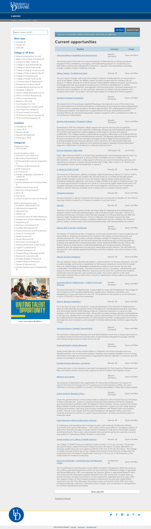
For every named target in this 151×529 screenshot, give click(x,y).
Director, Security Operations (68, 257)
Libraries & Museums (25, 250)
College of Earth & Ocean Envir (30, 70)
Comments (73, 527)
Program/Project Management (30, 253)
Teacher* (60, 205)
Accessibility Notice (91, 527)
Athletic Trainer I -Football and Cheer (72, 73)
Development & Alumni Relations (30, 219)
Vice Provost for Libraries (27, 109)
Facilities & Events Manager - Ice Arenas (73, 363)
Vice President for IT (25, 104)
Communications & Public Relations (31, 216)
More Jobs (97, 492)
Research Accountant (66, 377)
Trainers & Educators (25, 264)
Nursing (20, 196)
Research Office (24, 101)
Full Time (21, 148)
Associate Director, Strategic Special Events (74, 328)
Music (19, 193)
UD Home (14, 20)
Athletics (20, 214)
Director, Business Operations (69, 301)
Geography (22, 179)
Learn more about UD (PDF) (30, 321)
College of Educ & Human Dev (30, 73)
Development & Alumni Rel (28, 84)
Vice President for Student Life (29, 107)
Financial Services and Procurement (32, 230)
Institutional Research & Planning (30, 245)
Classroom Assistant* (65, 193)
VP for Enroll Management (28, 118)
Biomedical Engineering (27, 158)
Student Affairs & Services (27, 261)
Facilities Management (27, 228)
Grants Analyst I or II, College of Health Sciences (76, 439)
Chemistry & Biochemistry (27, 166)
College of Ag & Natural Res (28, 64)
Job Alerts (120, 30)
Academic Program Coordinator (70, 98)
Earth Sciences (23, 169)
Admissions (22, 211)
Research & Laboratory (27, 256)
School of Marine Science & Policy (31, 198)
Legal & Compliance (26, 247)
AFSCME (21, 42)
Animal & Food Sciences (27, 155)
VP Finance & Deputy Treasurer (30, 115)
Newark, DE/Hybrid (25, 135)
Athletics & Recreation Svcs (28, 56)
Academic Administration (27, 205)
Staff (20, 48)
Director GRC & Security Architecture (72, 228)
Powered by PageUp (63, 498)
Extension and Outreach (27, 225)
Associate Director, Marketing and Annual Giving (77, 55)
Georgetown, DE (24, 126)
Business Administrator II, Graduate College (74, 121)
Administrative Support (26, 208)
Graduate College (24, 90)
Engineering (22, 222)
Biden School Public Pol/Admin (30, 59)
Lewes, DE (21, 129)
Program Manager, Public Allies (69, 150)
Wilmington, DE (23, 138)
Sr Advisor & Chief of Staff (68, 169)
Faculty (20, 45)
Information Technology (27, 242)
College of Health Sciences (28, 79)
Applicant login (133, 30)
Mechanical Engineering (27, 190)
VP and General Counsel (27, 112)
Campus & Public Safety (27, 62)
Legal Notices (81, 527)
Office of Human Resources (28, 95)
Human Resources (24, 20)
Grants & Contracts (25, 233)
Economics (21, 171)
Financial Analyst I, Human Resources (72, 345)
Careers (16, 16)
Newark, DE (22, 132)
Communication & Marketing (29, 81)
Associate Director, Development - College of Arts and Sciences (79, 283)
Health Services (23, 236)
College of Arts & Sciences (28, 67)
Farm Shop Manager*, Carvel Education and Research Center (79, 461)
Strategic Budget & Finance (28, 259)
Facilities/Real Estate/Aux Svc (29, 87)
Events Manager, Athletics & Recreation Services (76, 420)
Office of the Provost (26, 98)
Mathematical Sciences (27, 187)
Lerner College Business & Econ (30, 93)
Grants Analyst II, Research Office (70, 393)
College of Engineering (27, 76)
